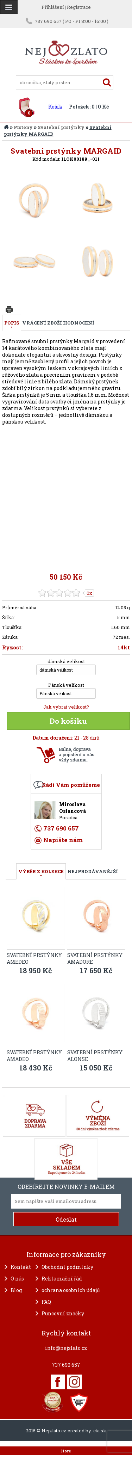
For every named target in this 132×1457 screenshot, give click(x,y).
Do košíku (68, 721)
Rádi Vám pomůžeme (71, 784)
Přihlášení (53, 7)
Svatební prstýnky (61, 127)
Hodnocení (78, 323)
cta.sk (99, 1430)
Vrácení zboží (42, 323)
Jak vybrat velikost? (66, 707)
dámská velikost (66, 661)
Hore (66, 1451)
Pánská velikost (66, 685)
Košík (55, 106)
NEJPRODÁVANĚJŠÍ (93, 871)
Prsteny (23, 127)
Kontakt (21, 1267)
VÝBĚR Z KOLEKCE (41, 871)
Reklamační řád (62, 1278)
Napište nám (63, 840)
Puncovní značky (63, 1313)
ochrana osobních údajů (71, 1290)
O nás (17, 1278)
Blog (16, 1290)
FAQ (46, 1301)
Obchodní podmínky (67, 1267)
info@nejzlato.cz (66, 1348)
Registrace (79, 7)
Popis (11, 323)
